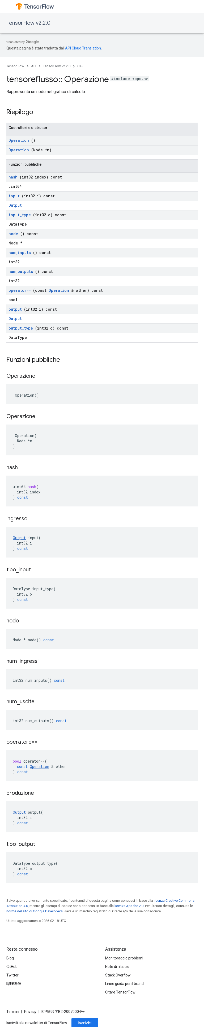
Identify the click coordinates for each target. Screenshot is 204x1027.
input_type (19, 214)
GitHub (12, 966)
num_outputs (20, 271)
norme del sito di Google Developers (34, 911)
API (33, 66)
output (15, 309)
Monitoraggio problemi (124, 958)
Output (15, 205)
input (14, 195)
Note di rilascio (117, 966)
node (13, 233)
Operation (18, 140)
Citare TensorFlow (120, 992)
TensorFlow (15, 66)
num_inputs (19, 252)
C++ (80, 66)
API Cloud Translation (83, 48)
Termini (12, 1011)
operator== (19, 290)
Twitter (12, 975)
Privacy (30, 1011)
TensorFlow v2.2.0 (28, 23)
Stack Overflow (118, 975)
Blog (10, 958)
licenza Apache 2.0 (128, 906)
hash (13, 177)
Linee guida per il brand (124, 984)
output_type (20, 328)
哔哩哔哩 (13, 984)
